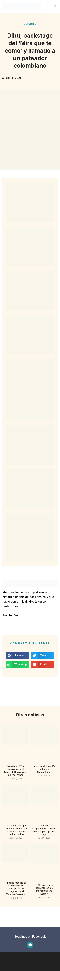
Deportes (30, 23)
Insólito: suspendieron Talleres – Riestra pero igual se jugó (44, 830)
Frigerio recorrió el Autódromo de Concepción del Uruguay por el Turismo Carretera (16, 888)
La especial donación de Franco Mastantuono (44, 769)
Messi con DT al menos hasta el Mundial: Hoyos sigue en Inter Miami (15, 770)
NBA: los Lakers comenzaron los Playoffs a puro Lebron (44, 889)
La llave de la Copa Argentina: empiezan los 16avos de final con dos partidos (16, 830)
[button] (55, 6)
